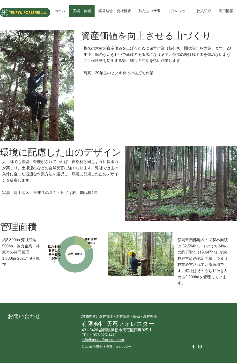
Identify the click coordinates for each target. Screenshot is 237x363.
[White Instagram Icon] (200, 346)
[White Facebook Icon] (193, 346)
